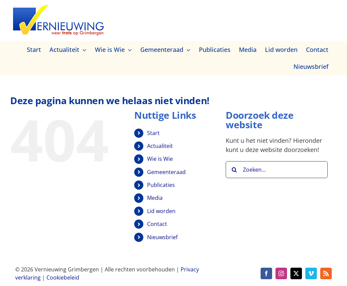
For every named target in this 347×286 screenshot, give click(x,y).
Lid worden (161, 211)
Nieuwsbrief (162, 237)
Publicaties (161, 185)
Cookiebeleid (62, 277)
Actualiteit (160, 146)
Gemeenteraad (166, 172)
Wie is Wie (160, 159)
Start (153, 133)
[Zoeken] (234, 169)
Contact (157, 224)
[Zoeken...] (277, 169)
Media (155, 198)
